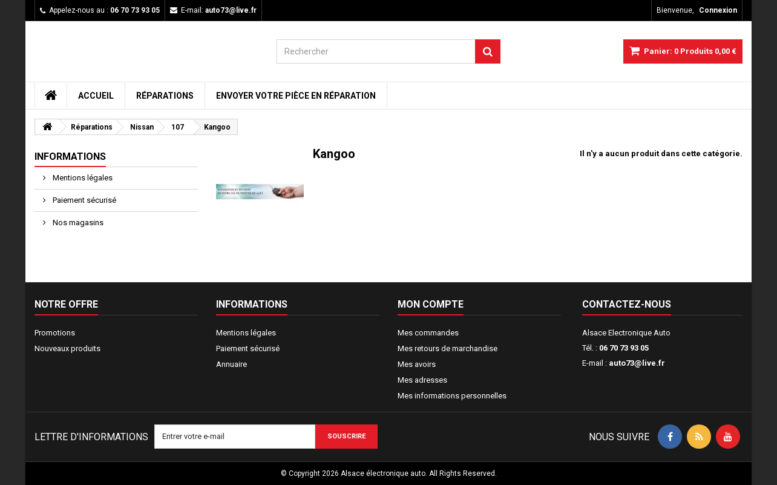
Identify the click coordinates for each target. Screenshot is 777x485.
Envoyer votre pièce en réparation (296, 96)
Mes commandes (428, 332)
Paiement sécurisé (83, 200)
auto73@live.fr (637, 363)
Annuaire (231, 364)
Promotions (54, 332)
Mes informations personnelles (452, 395)
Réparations (165, 96)
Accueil (96, 96)
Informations (70, 156)
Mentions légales (82, 177)
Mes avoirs (417, 364)
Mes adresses (422, 379)
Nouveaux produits (67, 348)
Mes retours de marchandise (447, 348)
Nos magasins (77, 222)
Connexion (718, 10)
